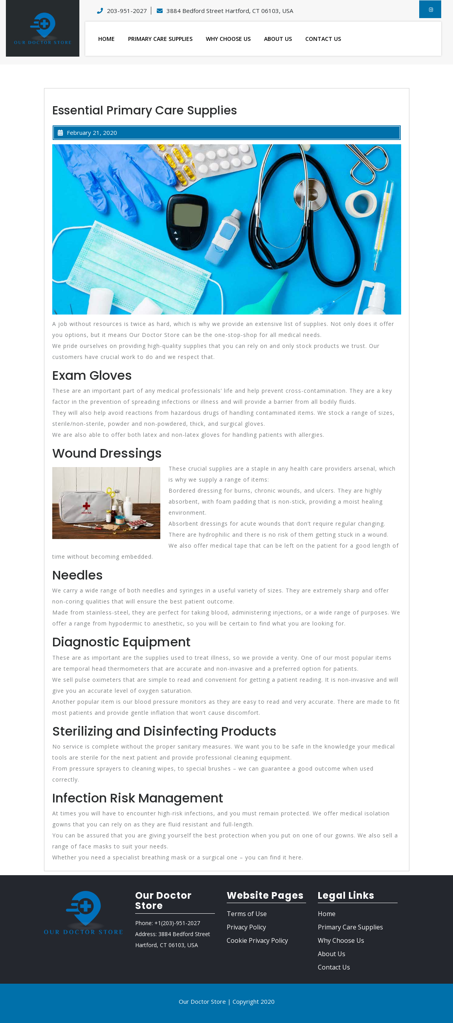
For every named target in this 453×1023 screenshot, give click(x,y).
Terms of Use (247, 913)
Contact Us (323, 38)
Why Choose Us (228, 38)
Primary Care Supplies (160, 38)
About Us (278, 38)
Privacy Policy (246, 927)
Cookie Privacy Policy (257, 940)
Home (106, 38)
